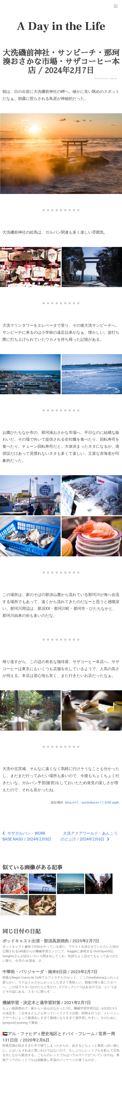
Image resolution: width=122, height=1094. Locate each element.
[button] (115, 6)
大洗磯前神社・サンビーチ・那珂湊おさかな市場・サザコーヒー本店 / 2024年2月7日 (60, 61)
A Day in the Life (61, 26)
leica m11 (71, 802)
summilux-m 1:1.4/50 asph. (101, 802)
